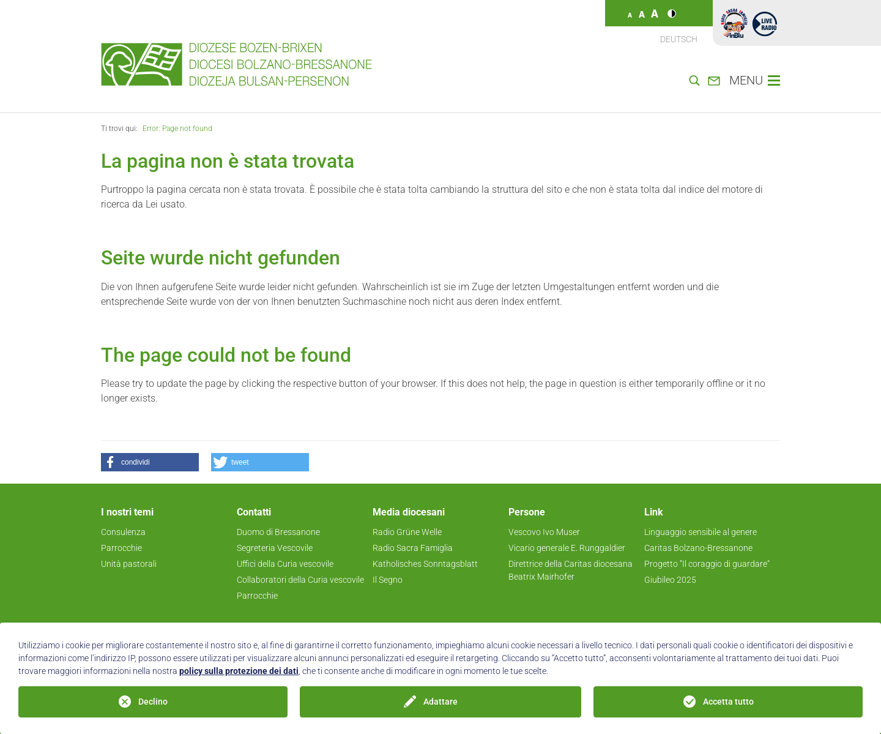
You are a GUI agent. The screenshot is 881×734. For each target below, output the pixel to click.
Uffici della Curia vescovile (285, 564)
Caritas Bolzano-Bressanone (698, 548)
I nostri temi (127, 512)
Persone (526, 512)
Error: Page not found (177, 128)
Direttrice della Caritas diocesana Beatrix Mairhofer (570, 570)
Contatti (254, 512)
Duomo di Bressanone (278, 532)
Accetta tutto (728, 701)
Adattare (440, 701)
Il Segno (388, 580)
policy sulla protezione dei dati (239, 671)
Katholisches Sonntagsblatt (425, 564)
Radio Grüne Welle (407, 532)
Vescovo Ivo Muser (544, 532)
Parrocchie (121, 548)
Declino (153, 701)
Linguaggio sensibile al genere (700, 532)
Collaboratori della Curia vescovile (300, 580)
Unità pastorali (129, 564)
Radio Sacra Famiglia (413, 548)
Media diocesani (409, 512)
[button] (150, 462)
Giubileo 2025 (670, 580)
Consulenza (123, 532)
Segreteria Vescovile (275, 548)
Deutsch (678, 39)
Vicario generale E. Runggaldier (566, 548)
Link (653, 512)
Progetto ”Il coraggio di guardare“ (707, 564)
